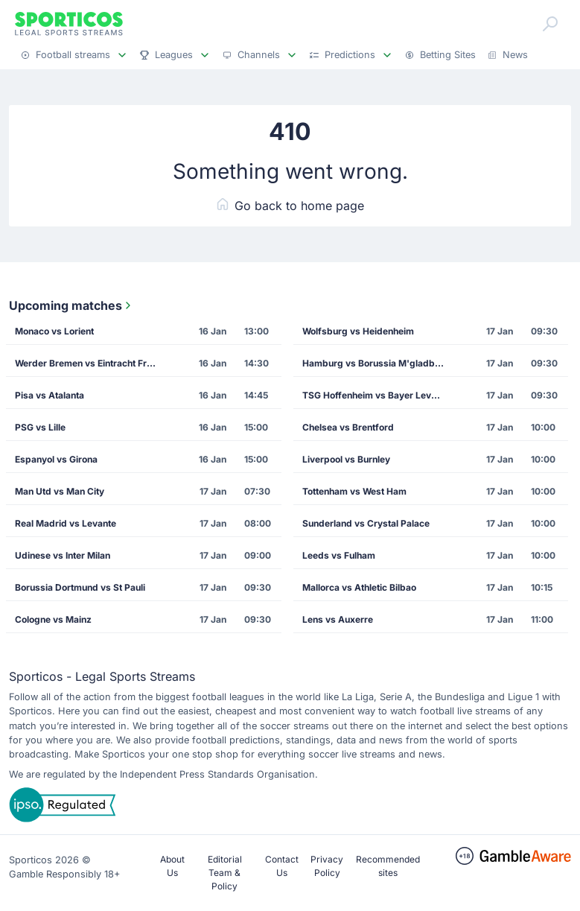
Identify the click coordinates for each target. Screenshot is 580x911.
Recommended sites (388, 866)
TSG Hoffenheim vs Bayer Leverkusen (378, 395)
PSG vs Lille (40, 427)
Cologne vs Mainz (53, 619)
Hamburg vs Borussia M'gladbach (376, 363)
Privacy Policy (326, 866)
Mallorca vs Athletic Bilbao (359, 587)
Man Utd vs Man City (59, 491)
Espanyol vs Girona (56, 459)
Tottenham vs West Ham (354, 491)
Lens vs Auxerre (337, 619)
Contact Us (282, 866)
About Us (172, 866)
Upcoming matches (71, 305)
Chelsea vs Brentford (348, 427)
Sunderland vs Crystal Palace (366, 523)
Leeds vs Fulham (338, 555)
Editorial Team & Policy (225, 873)
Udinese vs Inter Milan (62, 555)
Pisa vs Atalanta (49, 395)
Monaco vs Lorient (54, 331)
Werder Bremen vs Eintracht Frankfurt (91, 363)
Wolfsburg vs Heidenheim (358, 331)
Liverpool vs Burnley (346, 459)
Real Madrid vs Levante (65, 523)
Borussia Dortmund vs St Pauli (80, 587)
